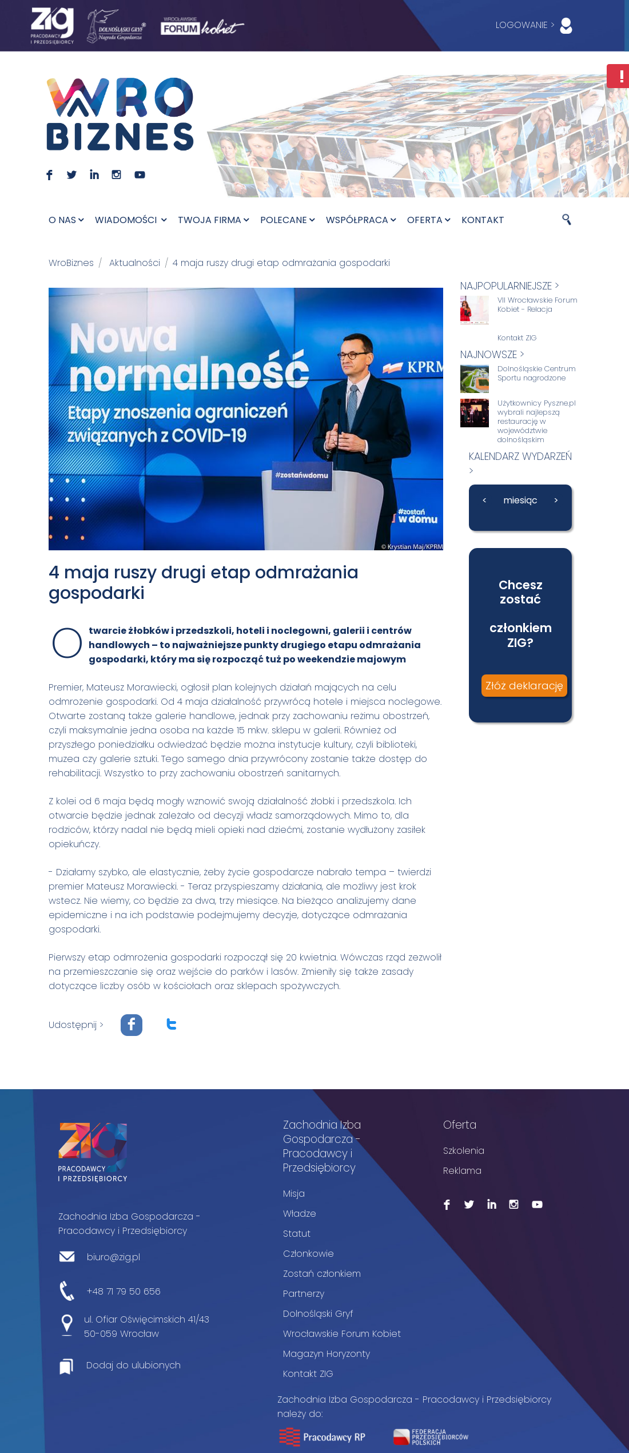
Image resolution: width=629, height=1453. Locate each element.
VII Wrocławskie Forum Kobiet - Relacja (537, 305)
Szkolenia (463, 1150)
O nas (66, 220)
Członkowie (308, 1253)
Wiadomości (130, 220)
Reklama (462, 1170)
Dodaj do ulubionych (133, 1365)
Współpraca (361, 220)
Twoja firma (213, 220)
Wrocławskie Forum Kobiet (342, 1333)
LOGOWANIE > (537, 25)
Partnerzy (303, 1293)
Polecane (287, 220)
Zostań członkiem (322, 1273)
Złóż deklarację (524, 685)
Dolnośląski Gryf (318, 1313)
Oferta (428, 220)
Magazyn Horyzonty (326, 1353)
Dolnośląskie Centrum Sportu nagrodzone (536, 373)
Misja (294, 1193)
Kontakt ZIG (517, 338)
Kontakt (482, 220)
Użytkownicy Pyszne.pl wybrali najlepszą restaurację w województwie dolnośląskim (536, 421)
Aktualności (134, 262)
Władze (299, 1213)
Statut (296, 1233)
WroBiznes (71, 262)
